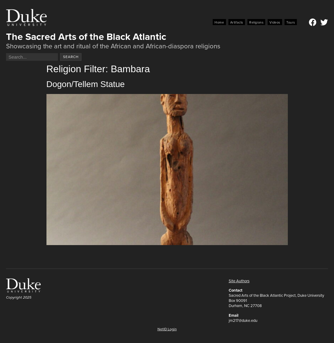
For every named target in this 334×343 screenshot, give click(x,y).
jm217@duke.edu (243, 320)
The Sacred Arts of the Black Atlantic (86, 36)
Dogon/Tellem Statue (85, 84)
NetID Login (167, 329)
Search (71, 57)
